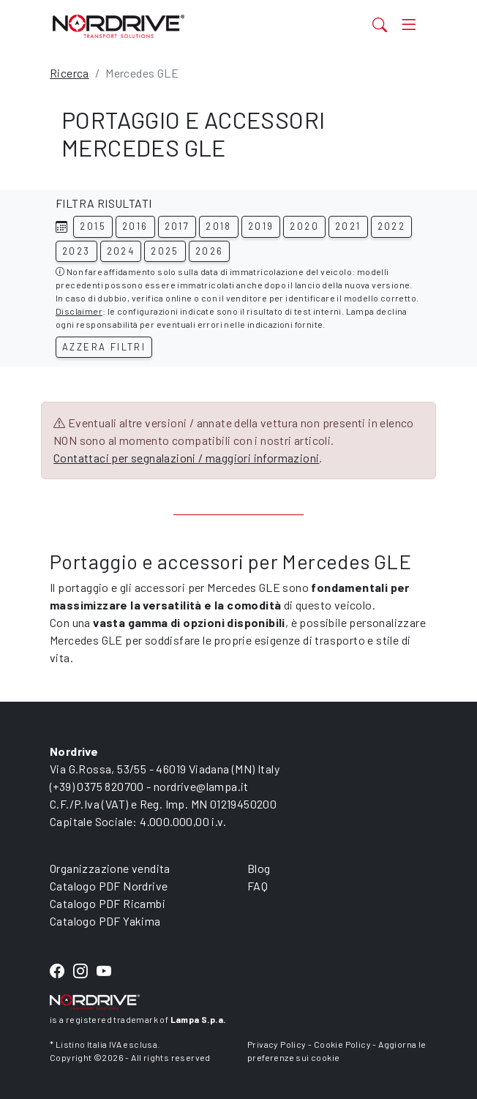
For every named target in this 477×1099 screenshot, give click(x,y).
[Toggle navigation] (408, 24)
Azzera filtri (104, 347)
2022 (392, 226)
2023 (76, 251)
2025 (165, 251)
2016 (135, 226)
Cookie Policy (342, 1044)
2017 (177, 226)
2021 (348, 226)
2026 (209, 251)
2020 (304, 226)
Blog (259, 868)
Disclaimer (79, 311)
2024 (121, 251)
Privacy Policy (277, 1044)
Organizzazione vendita (110, 868)
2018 (219, 226)
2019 (261, 226)
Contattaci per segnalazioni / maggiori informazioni (186, 458)
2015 (93, 226)
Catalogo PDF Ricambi (107, 903)
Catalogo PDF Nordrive (109, 886)
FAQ (257, 886)
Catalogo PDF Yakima (105, 921)
